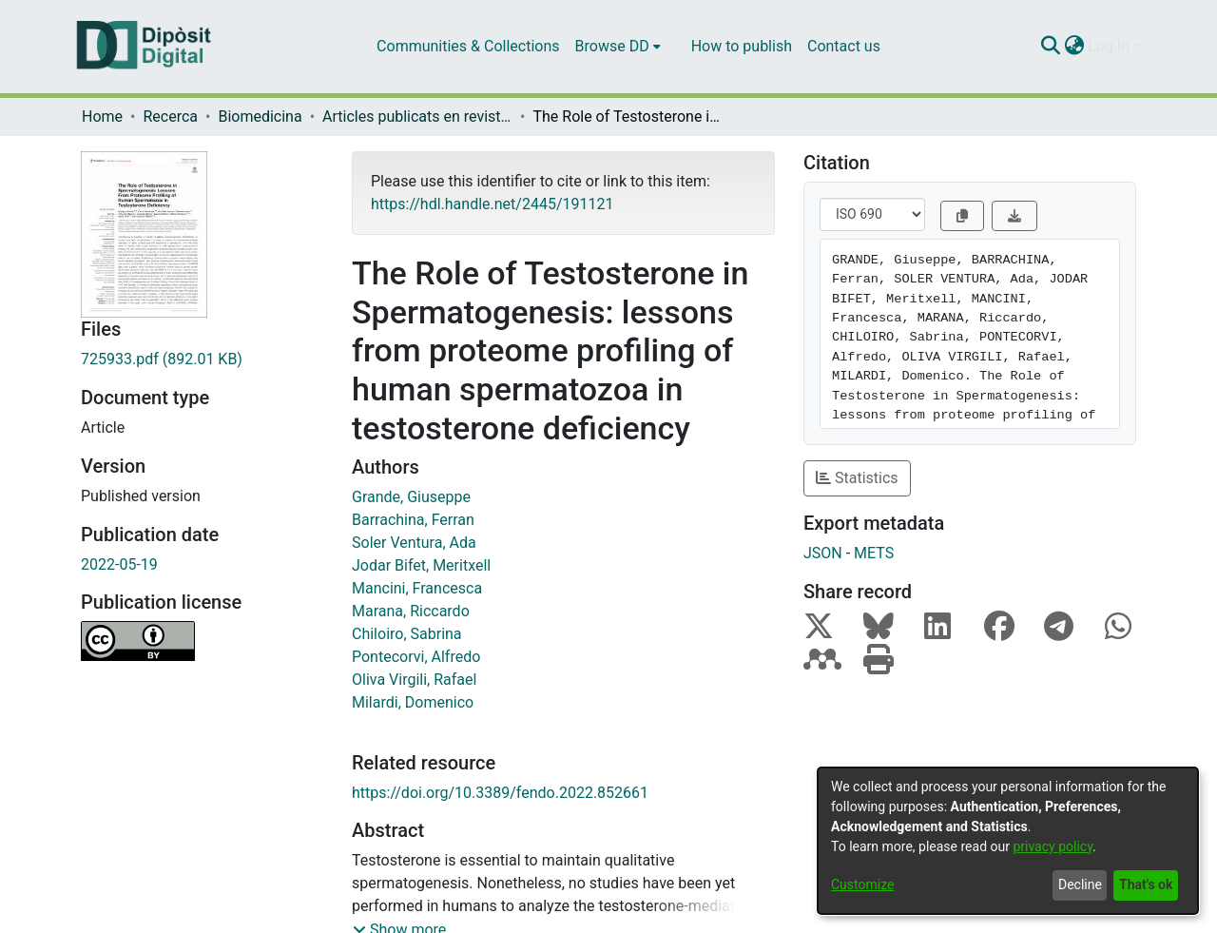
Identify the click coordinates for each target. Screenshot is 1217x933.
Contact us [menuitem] (843, 46)
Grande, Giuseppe (411, 497)
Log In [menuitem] (1109, 46)
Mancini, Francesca (417, 588)
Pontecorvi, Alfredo (416, 657)
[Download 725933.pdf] (202, 359)
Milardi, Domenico (412, 702)
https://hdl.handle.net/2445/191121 (492, 204)
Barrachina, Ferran (413, 520)
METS (874, 553)
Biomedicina (259, 116)
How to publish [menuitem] (741, 46)
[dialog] (1008, 841)
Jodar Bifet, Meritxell (421, 565)
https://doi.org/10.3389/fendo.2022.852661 (500, 793)
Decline (1080, 884)
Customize (862, 884)
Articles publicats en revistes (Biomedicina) (417, 116)
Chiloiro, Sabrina (407, 634)
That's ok (1145, 884)
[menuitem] (618, 47)
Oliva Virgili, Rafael (414, 680)
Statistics (857, 478)
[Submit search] (1050, 46)
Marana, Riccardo (411, 611)
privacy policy (1052, 846)
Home (102, 116)
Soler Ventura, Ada (414, 543)
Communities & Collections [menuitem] (468, 46)
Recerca (170, 116)
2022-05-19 (119, 564)
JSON (822, 553)
